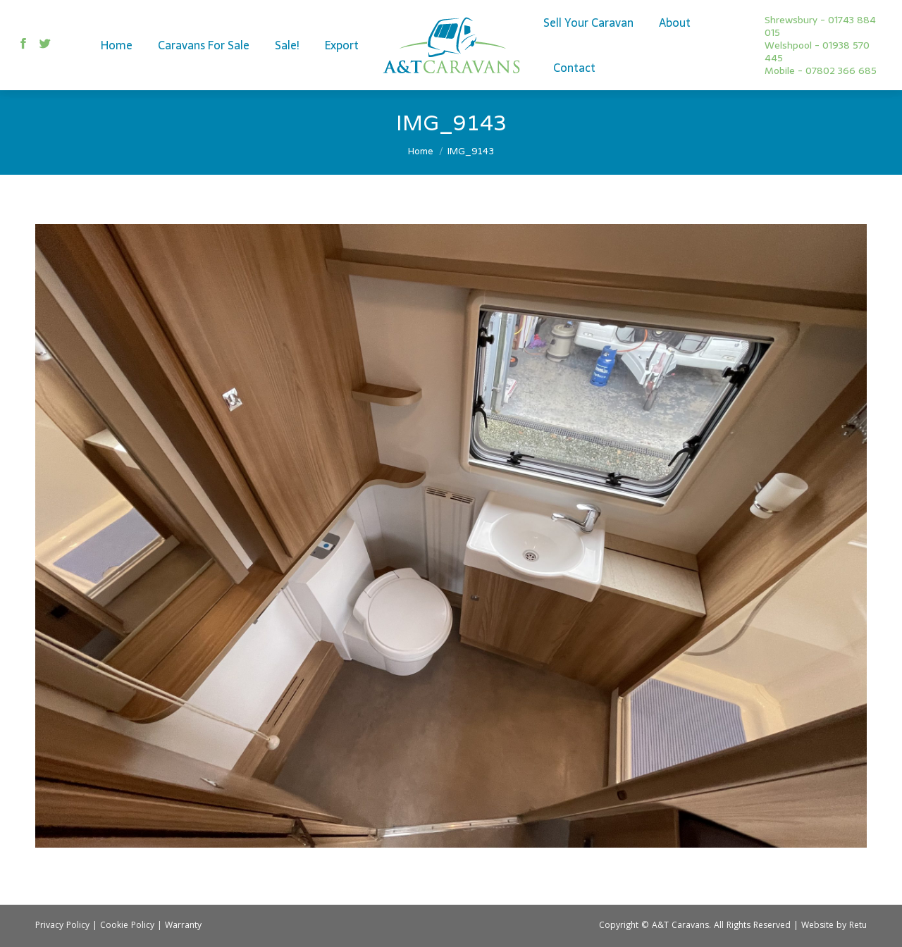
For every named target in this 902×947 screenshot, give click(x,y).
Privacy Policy (62, 926)
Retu (858, 926)
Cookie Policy (127, 926)
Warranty (183, 926)
